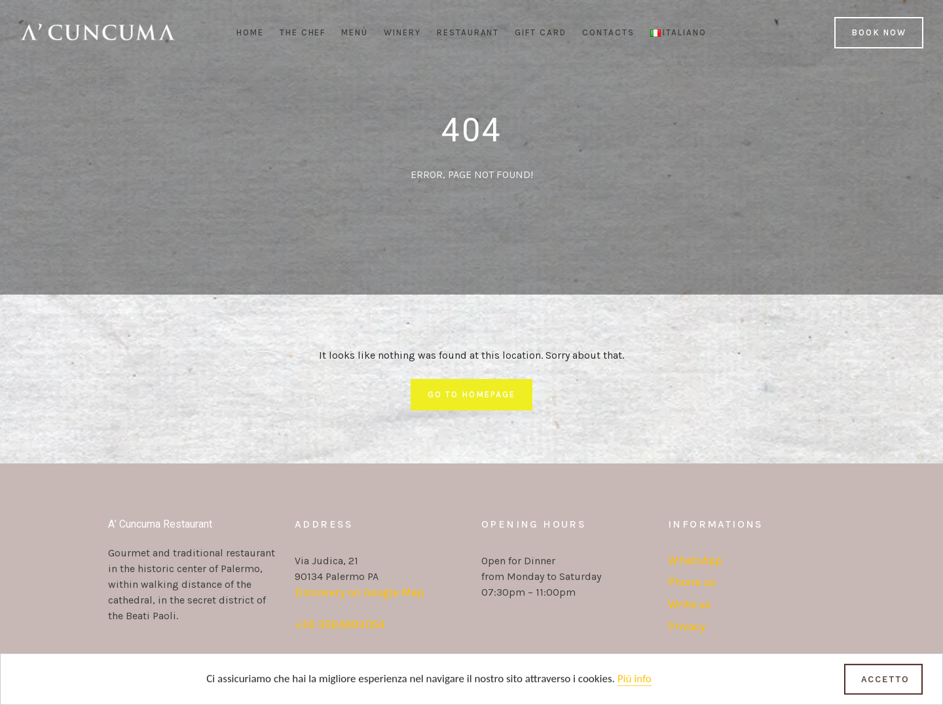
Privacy (686, 626)
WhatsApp (695, 560)
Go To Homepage (471, 394)
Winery (402, 32)
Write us (689, 604)
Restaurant (468, 32)
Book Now (878, 32)
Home (250, 32)
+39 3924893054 (340, 624)
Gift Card (540, 32)
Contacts (608, 32)
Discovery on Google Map (359, 592)
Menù (354, 32)
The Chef (303, 32)
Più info (635, 680)
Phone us (692, 581)
